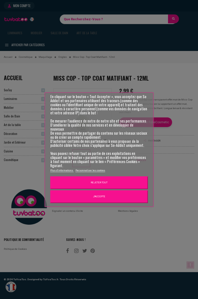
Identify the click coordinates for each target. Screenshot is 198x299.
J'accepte (99, 196)
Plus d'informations (62, 170)
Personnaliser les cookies (90, 170)
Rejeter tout (99, 182)
